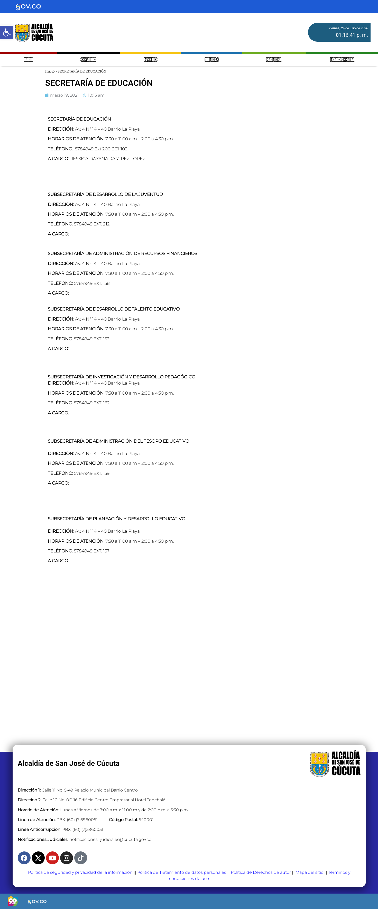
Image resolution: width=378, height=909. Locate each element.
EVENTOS (150, 60)
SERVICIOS (88, 60)
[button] (6, 32)
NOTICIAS (211, 60)
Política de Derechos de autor (261, 872)
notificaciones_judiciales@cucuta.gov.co (110, 839)
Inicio (49, 71)
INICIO (28, 60)
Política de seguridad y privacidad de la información (80, 872)
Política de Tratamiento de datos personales (181, 872)
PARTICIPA (274, 60)
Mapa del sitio (310, 872)
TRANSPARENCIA (342, 60)
